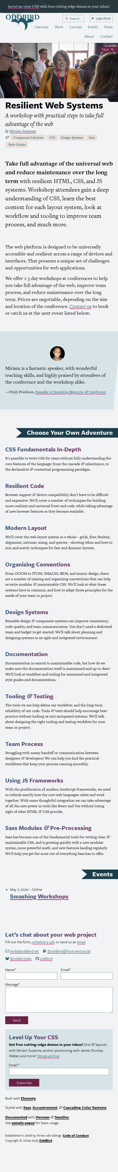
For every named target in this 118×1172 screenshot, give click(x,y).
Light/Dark (103, 18)
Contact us (81, 306)
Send (17, 1020)
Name (17, 969)
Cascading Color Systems (84, 1107)
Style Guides (17, 144)
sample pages (23, 1122)
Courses (75, 27)
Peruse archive (48, 1055)
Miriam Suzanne (23, 131)
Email (72, 969)
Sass (92, 137)
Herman (43, 1117)
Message (18, 984)
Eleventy (28, 1098)
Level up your (23, 6)
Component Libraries (28, 137)
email (81, 942)
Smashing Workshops (39, 896)
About (89, 36)
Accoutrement (44, 1107)
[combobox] (73, 18)
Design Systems (72, 137)
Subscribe (24, 1082)
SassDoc (62, 1117)
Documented (16, 1117)
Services (41, 27)
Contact (106, 36)
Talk (108, 49)
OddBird (45, 1140)
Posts (108, 27)
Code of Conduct (76, 1135)
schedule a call (43, 942)
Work (59, 27)
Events (93, 27)
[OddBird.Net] (22, 22)
